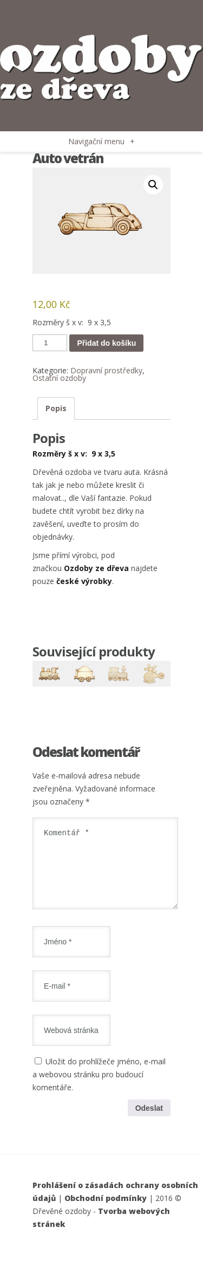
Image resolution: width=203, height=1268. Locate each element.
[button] (153, 184)
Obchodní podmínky (105, 1211)
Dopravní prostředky (106, 370)
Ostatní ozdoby (59, 378)
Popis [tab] (56, 408)
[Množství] (49, 342)
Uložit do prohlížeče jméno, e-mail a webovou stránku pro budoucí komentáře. (99, 1087)
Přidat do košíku (106, 343)
